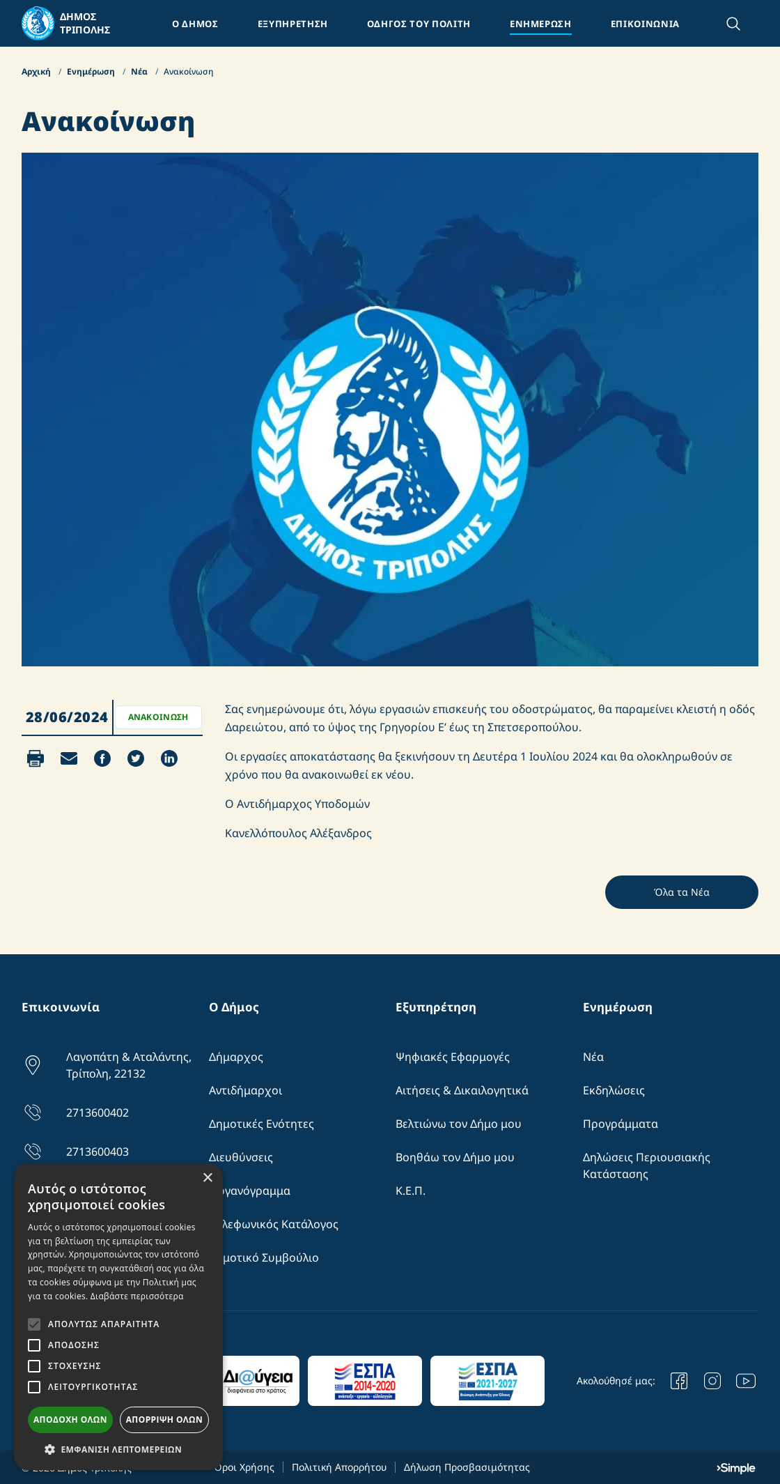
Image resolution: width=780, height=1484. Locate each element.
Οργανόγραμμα (249, 1190)
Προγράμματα (620, 1123)
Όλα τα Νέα (682, 891)
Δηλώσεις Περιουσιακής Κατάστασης (646, 1165)
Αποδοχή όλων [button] (70, 1419)
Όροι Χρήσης (243, 1467)
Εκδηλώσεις (614, 1090)
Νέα (140, 71)
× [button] (207, 1178)
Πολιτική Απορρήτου (339, 1467)
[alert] (118, 1316)
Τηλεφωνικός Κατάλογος (273, 1224)
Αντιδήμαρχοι (245, 1090)
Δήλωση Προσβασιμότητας (467, 1467)
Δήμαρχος (236, 1056)
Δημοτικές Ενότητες (261, 1123)
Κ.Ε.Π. (411, 1190)
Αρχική (37, 71)
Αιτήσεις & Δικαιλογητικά (462, 1090)
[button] (118, 1449)
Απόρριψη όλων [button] (164, 1419)
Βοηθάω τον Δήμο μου (455, 1157)
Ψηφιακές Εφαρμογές (453, 1056)
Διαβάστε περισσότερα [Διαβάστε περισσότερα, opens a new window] (137, 1296)
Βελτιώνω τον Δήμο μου (459, 1123)
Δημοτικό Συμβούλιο (264, 1257)
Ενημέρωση (92, 71)
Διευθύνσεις (241, 1157)
